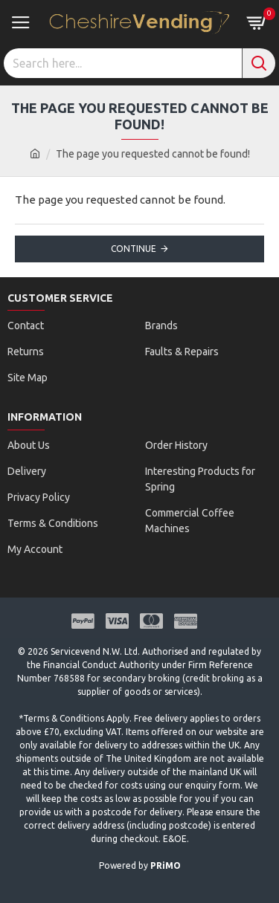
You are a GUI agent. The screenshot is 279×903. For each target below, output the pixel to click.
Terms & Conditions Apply (76, 718)
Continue (133, 248)
